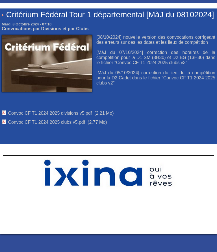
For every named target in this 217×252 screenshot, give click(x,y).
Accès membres (97, 225)
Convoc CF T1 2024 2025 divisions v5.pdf (50, 113)
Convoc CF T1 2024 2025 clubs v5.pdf (46, 122)
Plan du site (122, 225)
